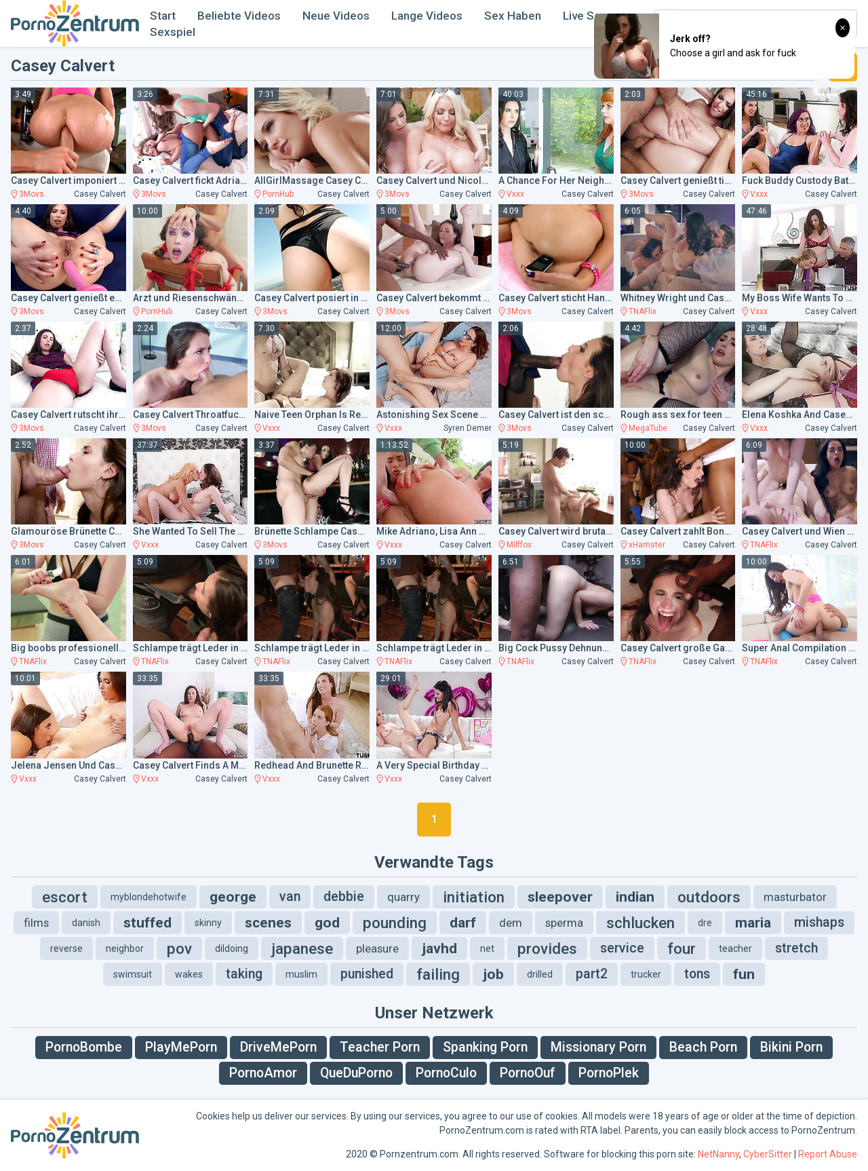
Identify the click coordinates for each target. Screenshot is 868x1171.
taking (244, 974)
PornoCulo (446, 1073)
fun (744, 974)
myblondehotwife (148, 896)
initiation (474, 897)
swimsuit (132, 974)
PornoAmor (263, 1073)
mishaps (819, 922)
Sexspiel (172, 32)
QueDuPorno (356, 1073)
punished (366, 974)
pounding (395, 923)
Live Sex (585, 15)
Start (163, 15)
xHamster (647, 545)
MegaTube (648, 428)
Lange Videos (426, 15)
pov (179, 948)
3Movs (31, 194)
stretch (796, 948)
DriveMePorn (278, 1047)
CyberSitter (767, 1154)
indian (635, 897)
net (487, 948)
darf (463, 923)
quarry (403, 897)
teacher (735, 948)
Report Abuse (827, 1154)
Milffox (519, 545)
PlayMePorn (181, 1047)
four (681, 948)
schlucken (640, 923)
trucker (646, 974)
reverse (66, 948)
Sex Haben (512, 15)
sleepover (560, 897)
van (289, 896)
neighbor (125, 948)
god (327, 923)
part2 (592, 974)
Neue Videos (336, 15)
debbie (343, 896)
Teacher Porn (380, 1047)
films (36, 922)
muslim (301, 974)
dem (510, 922)
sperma (564, 922)
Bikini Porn (791, 1047)
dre (705, 922)
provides (547, 948)
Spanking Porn (485, 1047)
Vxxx (515, 194)
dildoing (231, 948)
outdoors (709, 897)
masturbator (795, 897)
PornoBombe (83, 1047)
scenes (268, 923)
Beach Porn (703, 1047)
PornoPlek (608, 1073)
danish (86, 922)
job (493, 974)
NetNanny (718, 1154)
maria (753, 923)
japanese (302, 948)
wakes (189, 974)
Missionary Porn (598, 1047)
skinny (208, 922)
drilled (540, 974)
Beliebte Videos (239, 15)
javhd (439, 948)
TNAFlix (642, 311)
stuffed (147, 923)
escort (64, 897)
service (622, 948)
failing (438, 974)
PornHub (278, 194)
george (233, 897)
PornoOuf (527, 1073)
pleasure (377, 948)
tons (697, 974)
